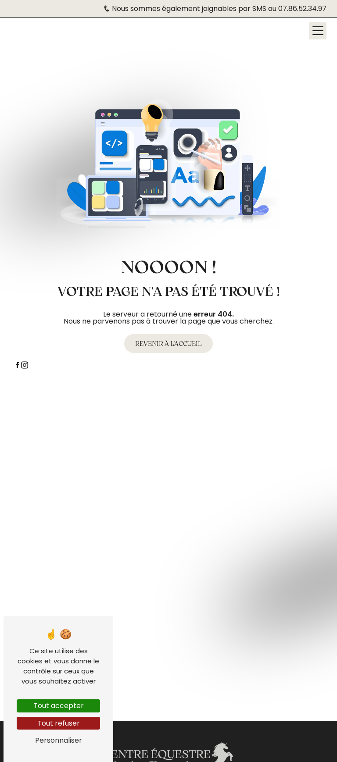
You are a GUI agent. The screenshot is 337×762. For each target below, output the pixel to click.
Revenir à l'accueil (168, 343)
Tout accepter (58, 706)
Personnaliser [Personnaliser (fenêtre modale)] (58, 740)
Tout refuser (58, 723)
